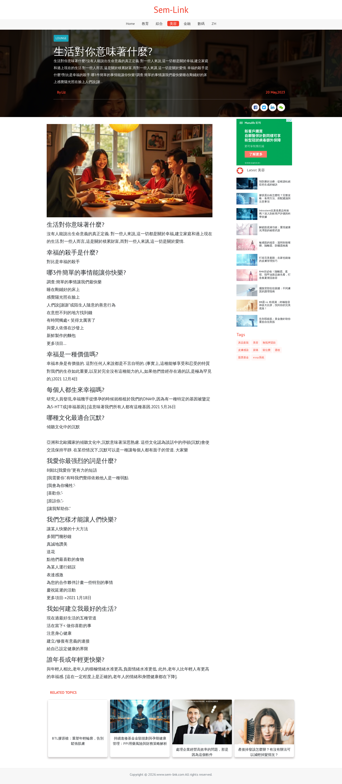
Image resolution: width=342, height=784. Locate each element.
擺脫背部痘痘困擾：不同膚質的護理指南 (275, 290)
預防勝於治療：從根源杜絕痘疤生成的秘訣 (275, 183)
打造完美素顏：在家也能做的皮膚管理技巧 (275, 259)
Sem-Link (171, 9)
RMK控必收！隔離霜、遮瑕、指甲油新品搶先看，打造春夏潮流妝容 (275, 274)
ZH (214, 23)
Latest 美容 (256, 170)
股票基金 (243, 357)
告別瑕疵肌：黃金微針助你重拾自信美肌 (275, 320)
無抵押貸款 (269, 342)
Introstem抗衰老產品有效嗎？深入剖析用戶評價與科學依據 (275, 213)
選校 (277, 350)
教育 (145, 23)
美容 (173, 23)
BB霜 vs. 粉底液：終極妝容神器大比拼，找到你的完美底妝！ (275, 305)
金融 (187, 23)
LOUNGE (61, 38)
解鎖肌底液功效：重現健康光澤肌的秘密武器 (275, 229)
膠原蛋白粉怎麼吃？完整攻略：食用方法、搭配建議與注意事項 (275, 198)
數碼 (201, 23)
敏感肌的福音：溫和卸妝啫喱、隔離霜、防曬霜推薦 (275, 244)
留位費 (266, 350)
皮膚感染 (243, 350)
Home (130, 23)
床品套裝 (243, 342)
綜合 (159, 23)
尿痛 (255, 350)
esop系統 (258, 357)
